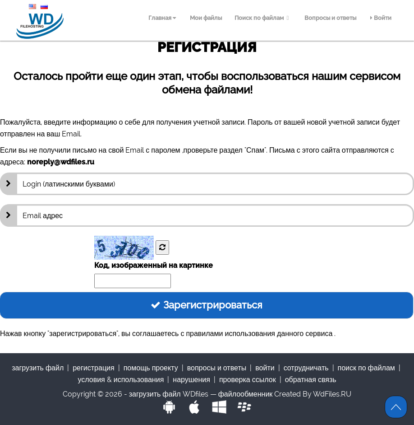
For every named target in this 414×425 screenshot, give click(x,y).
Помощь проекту (151, 368)
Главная (162, 17)
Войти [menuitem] (380, 17)
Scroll (396, 407)
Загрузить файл (38, 368)
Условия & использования (121, 379)
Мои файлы (206, 17)
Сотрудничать (306, 368)
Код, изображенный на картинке (153, 265)
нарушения (191, 379)
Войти (264, 368)
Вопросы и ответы (330, 17)
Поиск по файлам (263, 17)
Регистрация (93, 368)
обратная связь (310, 379)
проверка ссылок (247, 379)
